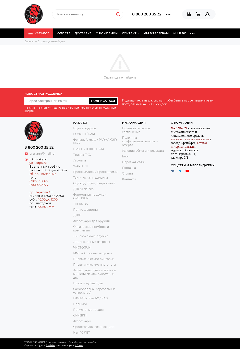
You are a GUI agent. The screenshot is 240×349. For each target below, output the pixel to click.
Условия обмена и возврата (143, 151)
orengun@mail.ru (42, 153)
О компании (107, 33)
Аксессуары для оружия (91, 221)
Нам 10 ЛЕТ (81, 332)
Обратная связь (133, 162)
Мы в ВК (179, 33)
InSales (79, 345)
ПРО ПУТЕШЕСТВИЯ (89, 149)
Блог (125, 156)
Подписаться (103, 101)
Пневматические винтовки (93, 259)
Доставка (83, 33)
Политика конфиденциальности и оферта (140, 141)
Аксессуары (82, 321)
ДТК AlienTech (83, 189)
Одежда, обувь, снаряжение (94, 183)
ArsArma (79, 160)
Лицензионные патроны (91, 242)
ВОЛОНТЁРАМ (84, 134)
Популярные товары (88, 310)
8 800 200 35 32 (146, 14)
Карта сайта (89, 342)
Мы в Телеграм (156, 33)
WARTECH (80, 166)
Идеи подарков (85, 128)
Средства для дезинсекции (94, 327)
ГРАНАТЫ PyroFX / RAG (90, 298)
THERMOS (80, 204)
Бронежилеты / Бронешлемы (95, 172)
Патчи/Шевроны (85, 210)
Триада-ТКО (82, 155)
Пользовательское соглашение (136, 130)
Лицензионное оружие (90, 236)
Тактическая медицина (90, 177)
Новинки (80, 304)
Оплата (64, 33)
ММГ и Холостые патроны (92, 253)
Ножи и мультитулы (88, 283)
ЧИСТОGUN (82, 247)
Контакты (130, 33)
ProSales (50, 345)
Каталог (38, 33)
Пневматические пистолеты (94, 264)
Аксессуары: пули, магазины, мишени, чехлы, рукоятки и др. (94, 273)
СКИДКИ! (80, 315)
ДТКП (77, 215)
